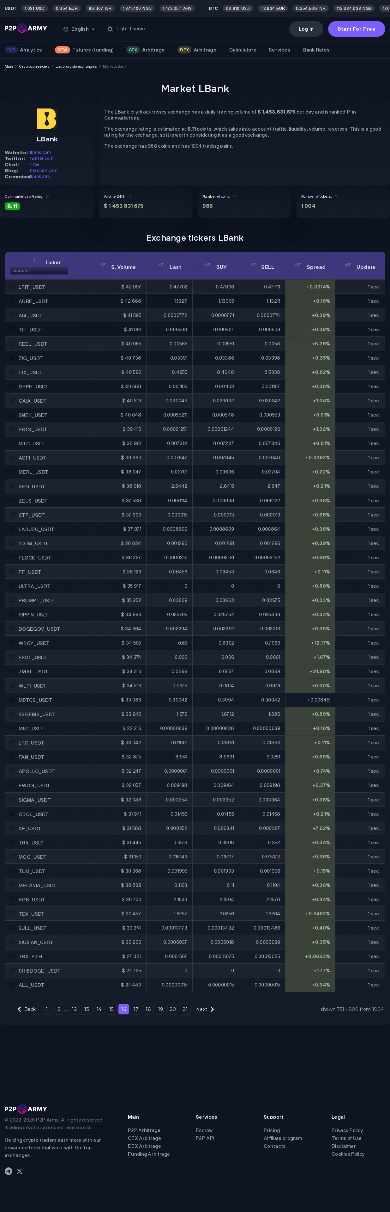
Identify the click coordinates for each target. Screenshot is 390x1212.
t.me (34, 164)
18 (148, 1009)
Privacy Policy (347, 1130)
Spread (310, 267)
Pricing (272, 1130)
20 (173, 1009)
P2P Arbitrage (144, 1130)
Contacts (274, 1146)
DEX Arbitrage (144, 1146)
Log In (306, 29)
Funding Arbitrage (149, 1154)
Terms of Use (347, 1138)
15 (111, 1009)
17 (136, 1009)
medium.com (43, 170)
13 (86, 1009)
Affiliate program (283, 1138)
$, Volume (117, 267)
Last (169, 267)
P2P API (205, 1138)
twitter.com (42, 158)
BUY (215, 267)
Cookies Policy (348, 1154)
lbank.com (40, 152)
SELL (262, 267)
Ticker (47, 262)
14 (99, 1009)
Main (9, 66)
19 (160, 1009)
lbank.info (40, 176)
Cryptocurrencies (34, 66)
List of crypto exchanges (76, 66)
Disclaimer (344, 1146)
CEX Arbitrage (144, 1138)
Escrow (204, 1130)
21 (185, 1009)
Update (360, 267)
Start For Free (357, 29)
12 (74, 1009)
